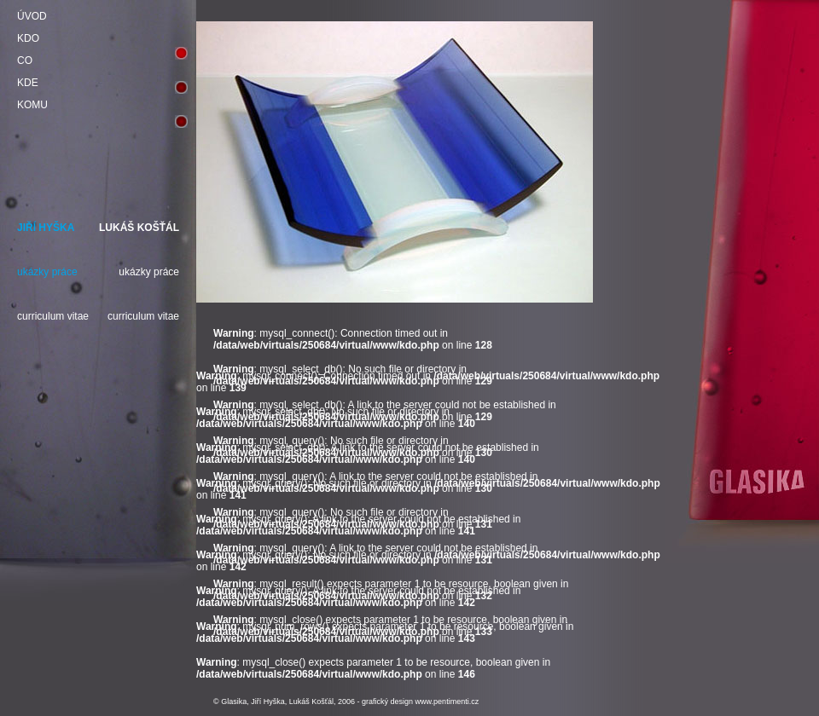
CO (24, 60)
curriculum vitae (53, 316)
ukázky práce (47, 272)
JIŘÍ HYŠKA (45, 228)
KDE (27, 83)
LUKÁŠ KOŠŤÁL (139, 228)
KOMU (32, 105)
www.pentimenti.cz (447, 701)
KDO (28, 38)
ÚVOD (32, 16)
